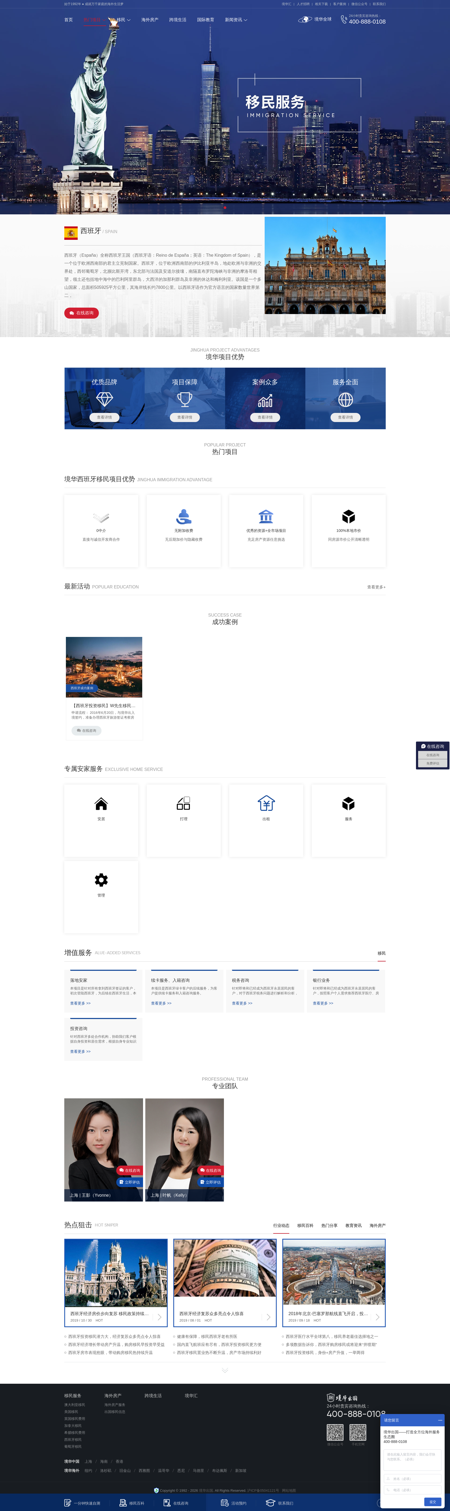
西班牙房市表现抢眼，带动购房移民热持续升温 (110, 1352)
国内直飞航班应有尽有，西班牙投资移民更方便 (219, 1344)
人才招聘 (303, 4)
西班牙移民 (73, 1440)
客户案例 (339, 4)
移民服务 (72, 1395)
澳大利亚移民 (74, 1405)
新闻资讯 (233, 19)
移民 (121, 19)
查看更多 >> (80, 1003)
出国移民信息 (114, 1412)
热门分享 (329, 1225)
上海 (88, 1461)
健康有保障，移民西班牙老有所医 (207, 1336)
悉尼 (181, 1470)
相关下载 (321, 4)
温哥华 (163, 1470)
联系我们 (379, 4)
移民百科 (305, 1225)
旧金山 (125, 1470)
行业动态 (281, 1225)
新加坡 (240, 1470)
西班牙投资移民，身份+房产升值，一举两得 (325, 1352)
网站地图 (287, 1490)
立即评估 (130, 1182)
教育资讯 (354, 1225)
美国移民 (71, 1412)
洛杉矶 (105, 1470)
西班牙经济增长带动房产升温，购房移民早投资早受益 (116, 1344)
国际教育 (205, 19)
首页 (68, 19)
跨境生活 (177, 19)
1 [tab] (225, 207)
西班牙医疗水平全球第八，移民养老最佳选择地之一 (332, 1336)
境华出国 (206, 1490)
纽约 (88, 1470)
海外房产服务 (114, 1405)
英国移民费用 (74, 1419)
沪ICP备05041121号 (263, 1490)
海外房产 (150, 19)
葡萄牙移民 (73, 1447)
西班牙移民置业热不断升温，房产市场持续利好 (219, 1352)
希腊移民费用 (74, 1433)
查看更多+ (376, 587)
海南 (104, 1461)
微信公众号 (359, 4)
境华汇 (286, 4)
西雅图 (144, 1470)
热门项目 (92, 19)
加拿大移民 (73, 1426)
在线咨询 (84, 313)
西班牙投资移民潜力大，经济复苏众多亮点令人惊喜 (114, 1336)
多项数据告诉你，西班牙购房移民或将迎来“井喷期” (331, 1344)
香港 (119, 1461)
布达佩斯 (219, 1470)
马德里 (198, 1470)
